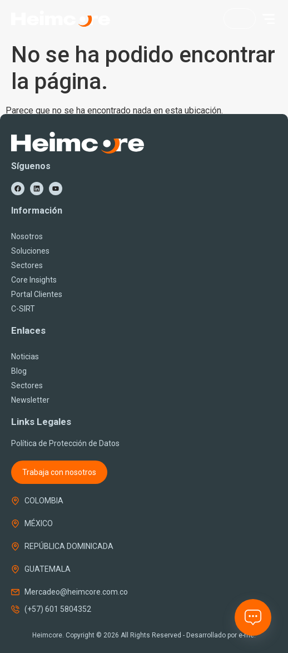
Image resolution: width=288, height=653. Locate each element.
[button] (268, 19)
